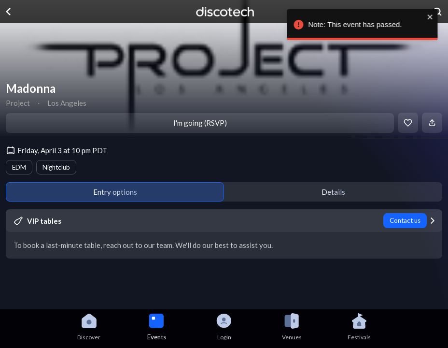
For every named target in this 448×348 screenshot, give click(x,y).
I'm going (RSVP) (200, 122)
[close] (436, 17)
